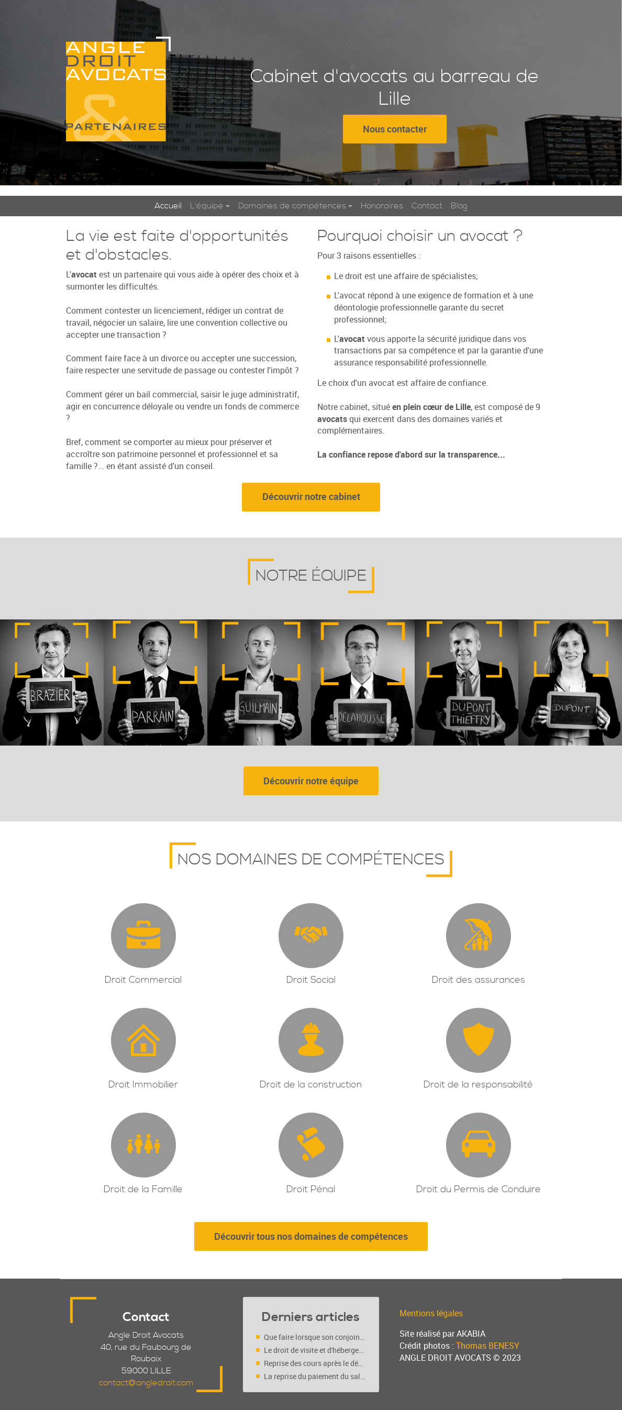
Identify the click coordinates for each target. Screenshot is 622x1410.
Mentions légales (431, 1313)
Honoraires (382, 206)
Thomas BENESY (487, 1345)
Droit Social (311, 981)
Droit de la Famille (143, 1190)
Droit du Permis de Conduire (478, 1190)
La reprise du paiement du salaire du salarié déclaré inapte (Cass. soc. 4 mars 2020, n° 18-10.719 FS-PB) (315, 1376)
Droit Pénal (310, 1190)
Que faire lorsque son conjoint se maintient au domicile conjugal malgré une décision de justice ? (315, 1337)
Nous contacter (395, 129)
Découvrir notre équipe (311, 781)
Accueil (168, 206)
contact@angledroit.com (146, 1383)
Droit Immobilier (143, 1086)
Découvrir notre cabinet (311, 497)
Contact (427, 206)
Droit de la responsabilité (478, 1086)
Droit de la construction (311, 1086)
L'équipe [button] (207, 206)
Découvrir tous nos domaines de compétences (311, 1237)
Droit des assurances (478, 981)
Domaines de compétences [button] (292, 206)
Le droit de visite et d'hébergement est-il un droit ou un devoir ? (315, 1350)
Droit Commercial (143, 981)
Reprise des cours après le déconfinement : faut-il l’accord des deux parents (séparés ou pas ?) (315, 1363)
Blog (459, 206)
